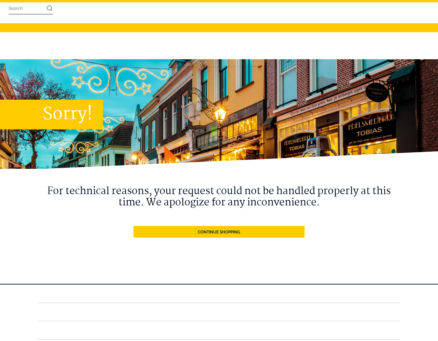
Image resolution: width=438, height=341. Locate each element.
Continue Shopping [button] (219, 205)
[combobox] (28, 8)
